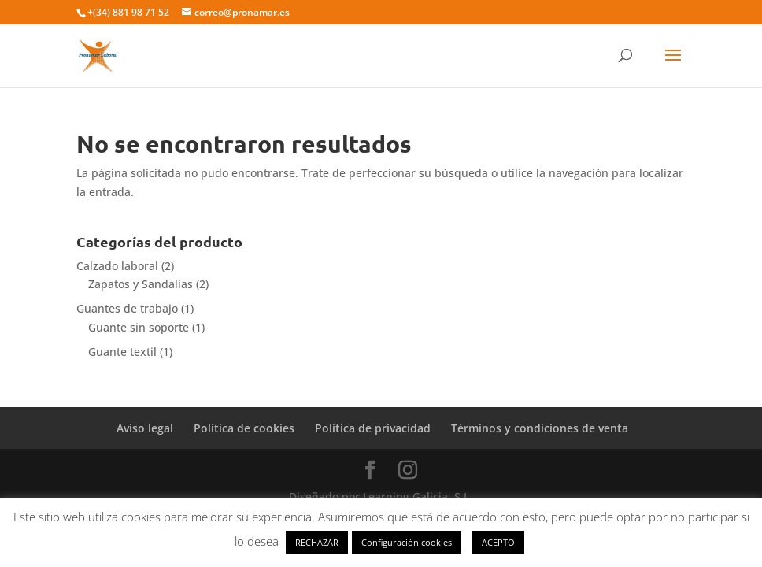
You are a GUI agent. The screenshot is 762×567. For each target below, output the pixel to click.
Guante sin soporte (138, 327)
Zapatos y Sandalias (140, 283)
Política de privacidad (373, 428)
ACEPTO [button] (498, 542)
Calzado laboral (117, 265)
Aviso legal (145, 428)
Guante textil (122, 351)
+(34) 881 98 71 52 (128, 12)
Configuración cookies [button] (406, 542)
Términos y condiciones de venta (539, 428)
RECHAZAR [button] (316, 542)
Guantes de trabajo (127, 308)
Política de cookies (244, 428)
